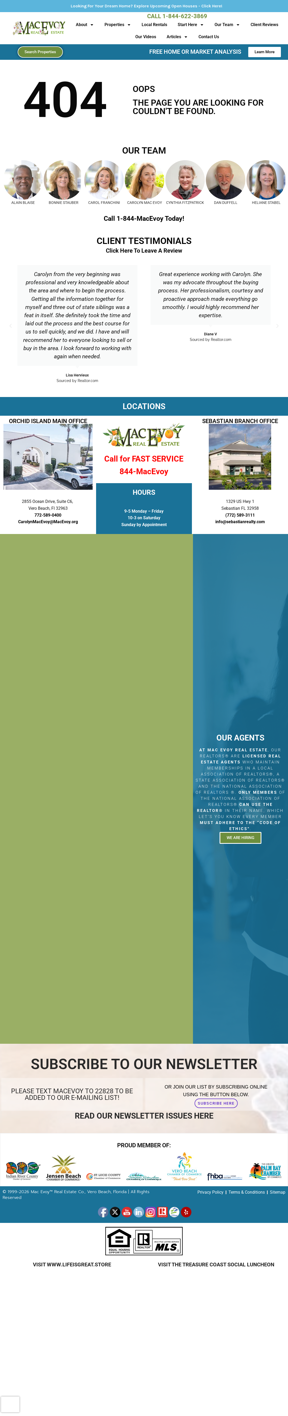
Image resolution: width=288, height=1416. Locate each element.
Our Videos (145, 36)
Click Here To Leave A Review (144, 250)
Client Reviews (264, 24)
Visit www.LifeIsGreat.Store (72, 1264)
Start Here (191, 25)
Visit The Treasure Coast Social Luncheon (216, 1264)
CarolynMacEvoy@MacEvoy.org (48, 521)
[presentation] (10, 1404)
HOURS (144, 492)
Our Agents (240, 737)
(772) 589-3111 (240, 515)
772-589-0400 (47, 515)
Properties (118, 25)
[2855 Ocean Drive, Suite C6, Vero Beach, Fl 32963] (96, 789)
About (85, 25)
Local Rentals (154, 24)
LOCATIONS (144, 406)
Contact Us (208, 36)
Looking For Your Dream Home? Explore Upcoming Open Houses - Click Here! (166, 5)
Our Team (227, 25)
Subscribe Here (216, 1103)
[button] (10, 326)
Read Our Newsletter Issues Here (144, 1115)
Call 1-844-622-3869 (177, 16)
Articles (177, 37)
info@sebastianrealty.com (240, 521)
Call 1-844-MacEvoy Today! (144, 218)
